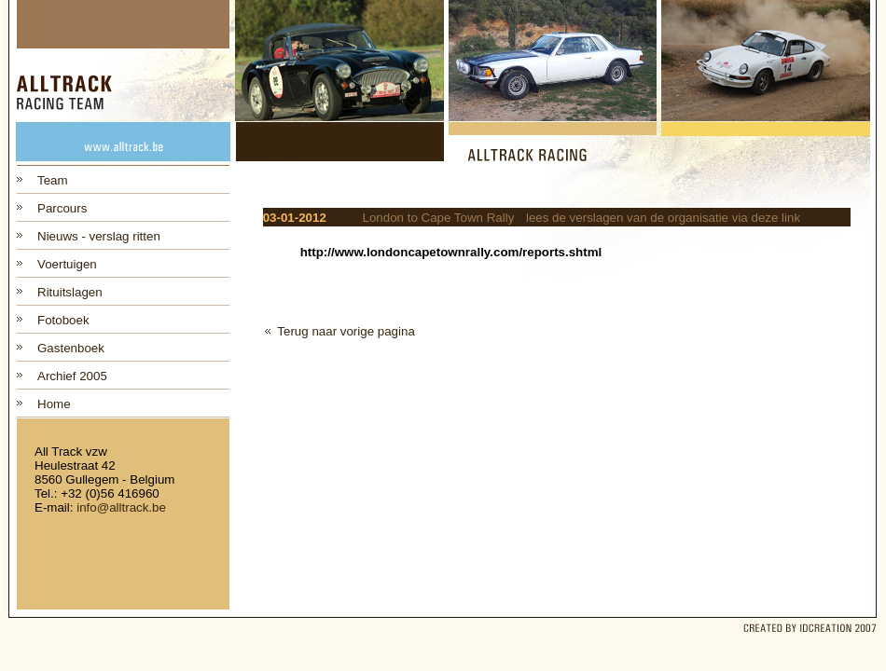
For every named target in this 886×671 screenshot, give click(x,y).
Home (54, 404)
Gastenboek (70, 348)
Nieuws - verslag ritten (98, 236)
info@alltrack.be (121, 507)
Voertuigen (67, 264)
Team (52, 180)
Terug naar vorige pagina (345, 331)
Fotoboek (63, 320)
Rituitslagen (70, 292)
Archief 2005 (72, 376)
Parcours (62, 208)
